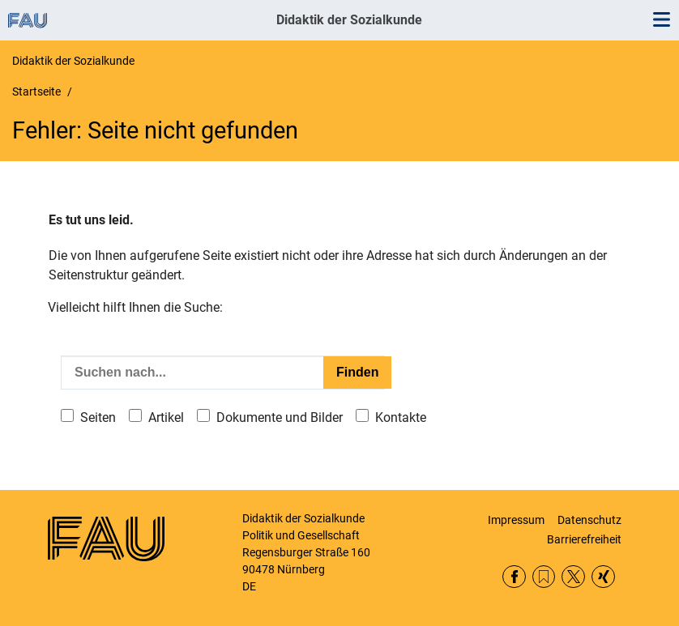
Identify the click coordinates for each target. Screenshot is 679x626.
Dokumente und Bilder (279, 417)
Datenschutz (589, 519)
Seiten (98, 417)
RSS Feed (544, 577)
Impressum (516, 519)
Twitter (573, 577)
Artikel (166, 417)
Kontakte (400, 417)
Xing (603, 577)
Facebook (514, 577)
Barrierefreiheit (584, 539)
